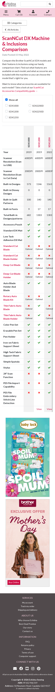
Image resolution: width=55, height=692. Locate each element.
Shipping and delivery (27, 610)
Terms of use (28, 652)
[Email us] (15, 668)
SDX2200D (38, 105)
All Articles (11, 29)
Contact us (27, 631)
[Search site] (50, 4)
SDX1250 (13, 117)
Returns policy (27, 645)
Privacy (27, 649)
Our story (27, 627)
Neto (37, 688)
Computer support (27, 656)
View (39, 409)
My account (27, 602)
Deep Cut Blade (11, 265)
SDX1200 (13, 111)
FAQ (28, 641)
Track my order (27, 606)
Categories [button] (14, 22)
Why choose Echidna (27, 620)
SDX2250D (38, 111)
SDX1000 (13, 105)
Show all (13, 99)
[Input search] (34, 4)
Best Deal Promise (27, 624)
